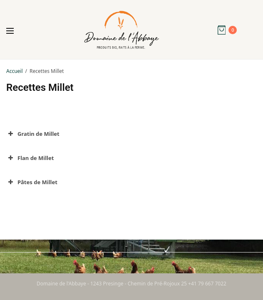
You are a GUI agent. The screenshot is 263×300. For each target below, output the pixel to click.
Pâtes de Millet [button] (31, 182)
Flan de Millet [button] (30, 158)
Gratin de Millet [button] (33, 134)
